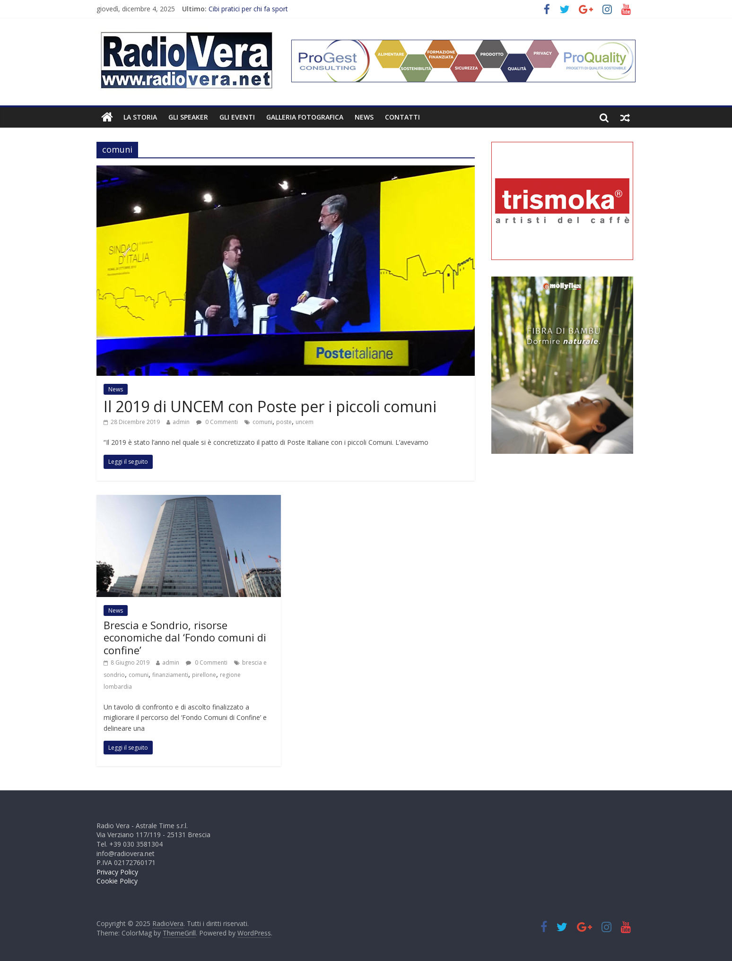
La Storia (140, 117)
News (364, 117)
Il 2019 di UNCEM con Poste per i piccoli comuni (270, 406)
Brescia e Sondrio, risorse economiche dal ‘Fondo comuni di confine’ (185, 637)
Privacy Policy (117, 871)
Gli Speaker (188, 117)
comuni (262, 422)
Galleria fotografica (304, 117)
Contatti (402, 117)
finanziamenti (170, 675)
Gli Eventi (237, 117)
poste (284, 422)
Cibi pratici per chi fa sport (248, 8)
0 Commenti (217, 422)
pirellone (204, 675)
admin (181, 422)
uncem (305, 422)
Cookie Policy (117, 880)
